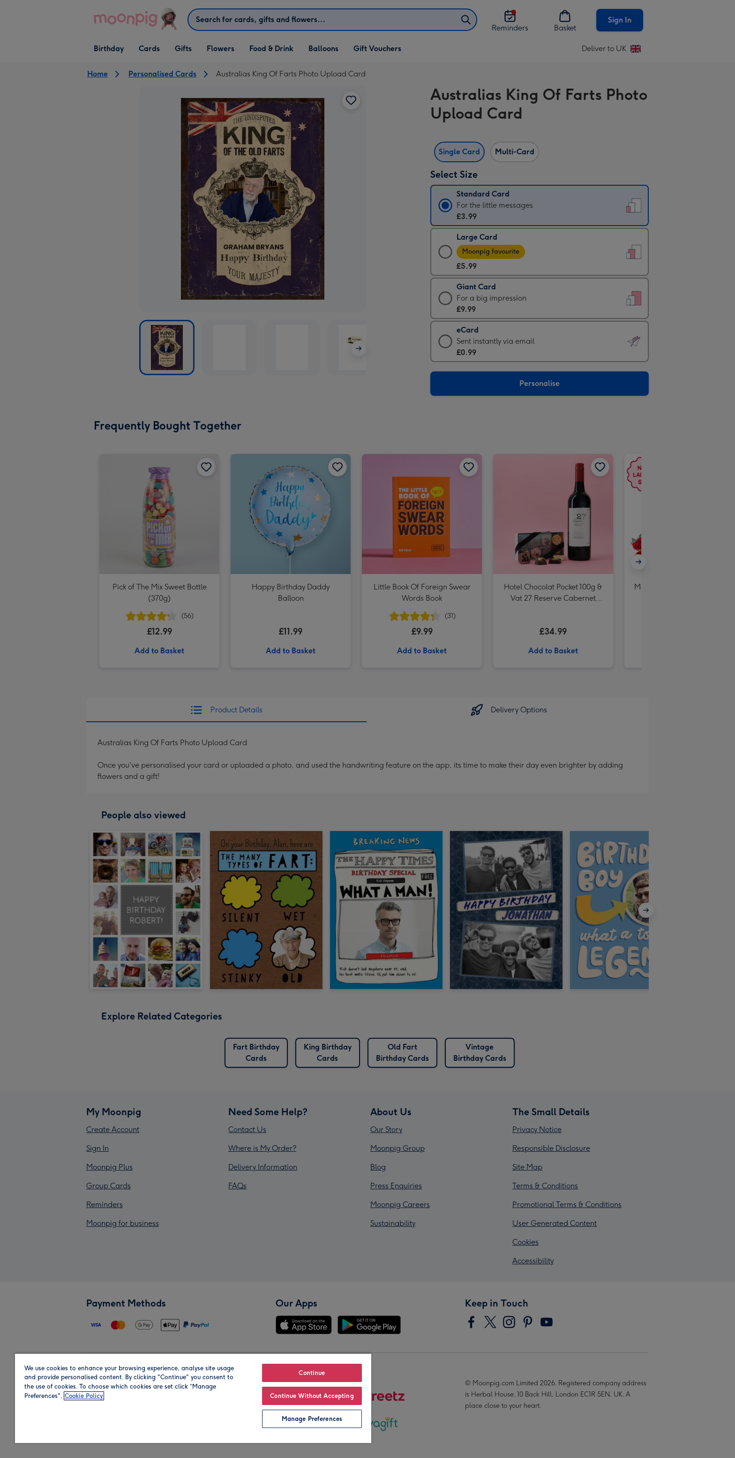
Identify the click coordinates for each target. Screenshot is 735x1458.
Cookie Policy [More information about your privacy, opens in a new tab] (84, 1395)
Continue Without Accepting (311, 1395)
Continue (312, 1372)
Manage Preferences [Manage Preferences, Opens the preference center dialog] (312, 1418)
